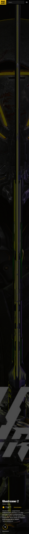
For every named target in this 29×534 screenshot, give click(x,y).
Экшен (4, 504)
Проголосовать (17, 507)
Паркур (8, 504)
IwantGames (3, 2)
